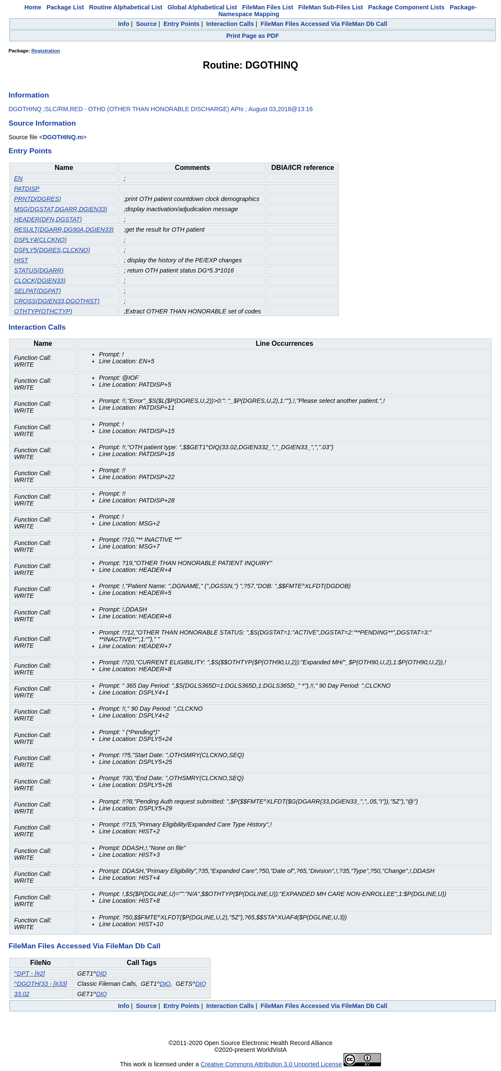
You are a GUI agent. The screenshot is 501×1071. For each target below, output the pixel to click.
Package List (65, 7)
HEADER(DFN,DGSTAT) (48, 219)
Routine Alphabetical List (125, 7)
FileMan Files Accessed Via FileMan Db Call (324, 23)
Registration (45, 50)
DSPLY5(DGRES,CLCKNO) (52, 250)
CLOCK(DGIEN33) (40, 280)
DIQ (165, 983)
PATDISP (26, 188)
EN (18, 178)
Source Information (42, 123)
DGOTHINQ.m (63, 137)
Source (146, 23)
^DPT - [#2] (29, 973)
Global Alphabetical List (202, 7)
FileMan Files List (267, 7)
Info (123, 23)
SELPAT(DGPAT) (37, 290)
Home (32, 7)
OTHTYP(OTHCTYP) (43, 311)
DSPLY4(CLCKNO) (40, 239)
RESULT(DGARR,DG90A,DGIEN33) (64, 229)
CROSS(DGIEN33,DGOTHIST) (57, 301)
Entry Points (181, 23)
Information (29, 95)
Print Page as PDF (252, 35)
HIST (21, 260)
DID (101, 973)
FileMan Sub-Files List (330, 7)
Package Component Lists (406, 7)
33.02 (21, 994)
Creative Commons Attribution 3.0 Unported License (271, 1064)
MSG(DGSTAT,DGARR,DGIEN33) (60, 209)
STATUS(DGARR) (38, 270)
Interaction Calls (230, 23)
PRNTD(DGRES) (37, 198)
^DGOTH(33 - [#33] (40, 983)
